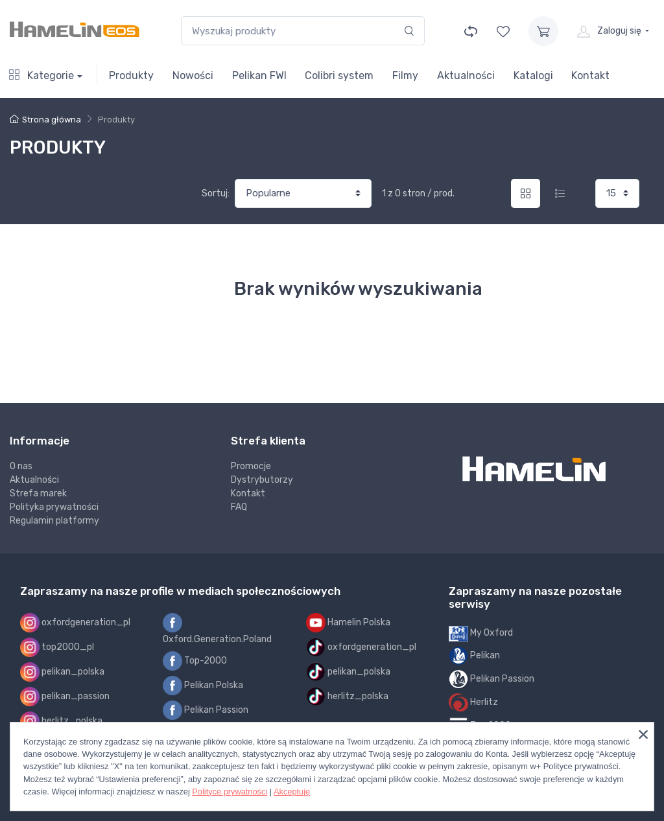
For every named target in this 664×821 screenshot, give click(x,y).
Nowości (192, 75)
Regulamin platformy (54, 520)
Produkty (131, 75)
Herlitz (473, 702)
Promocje (251, 466)
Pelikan (474, 656)
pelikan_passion (65, 696)
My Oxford (481, 633)
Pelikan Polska (203, 685)
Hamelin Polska (348, 622)
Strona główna (45, 119)
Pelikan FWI (259, 75)
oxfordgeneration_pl (75, 622)
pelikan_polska (62, 672)
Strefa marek (38, 493)
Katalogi (533, 75)
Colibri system (339, 75)
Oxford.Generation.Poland (217, 629)
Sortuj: (216, 193)
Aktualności (466, 75)
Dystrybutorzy (262, 479)
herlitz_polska (61, 721)
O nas (21, 466)
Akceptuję (292, 791)
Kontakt (590, 75)
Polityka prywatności (54, 507)
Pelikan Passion (205, 710)
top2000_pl (57, 647)
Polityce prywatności (229, 791)
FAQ (239, 507)
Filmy (405, 75)
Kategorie (41, 75)
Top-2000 (195, 661)
